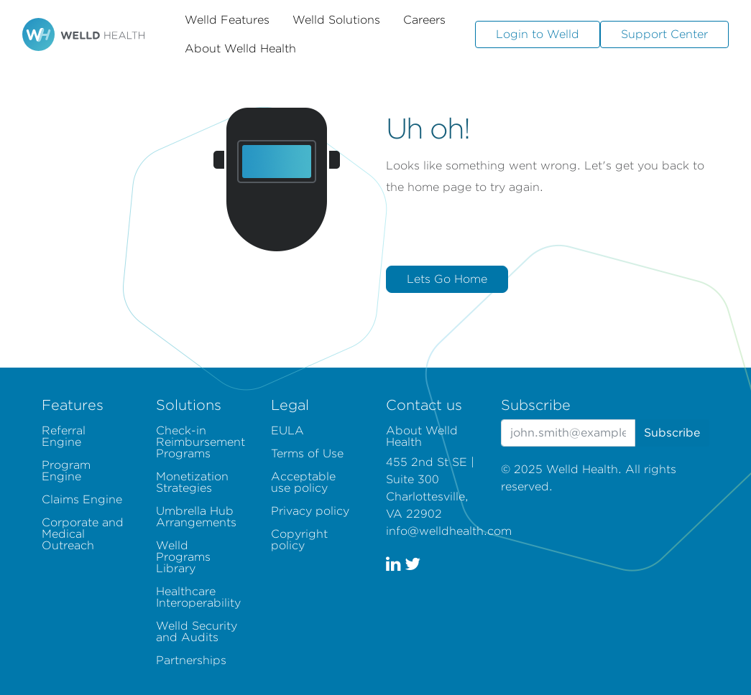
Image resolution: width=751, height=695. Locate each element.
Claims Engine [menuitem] (82, 499)
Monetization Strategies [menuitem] (192, 482)
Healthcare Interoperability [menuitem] (198, 597)
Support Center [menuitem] (664, 34)
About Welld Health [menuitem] (422, 436)
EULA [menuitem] (287, 430)
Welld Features (227, 20)
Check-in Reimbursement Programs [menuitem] (200, 442)
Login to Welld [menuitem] (537, 34)
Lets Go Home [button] (447, 279)
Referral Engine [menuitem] (64, 436)
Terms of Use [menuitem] (307, 453)
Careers (424, 20)
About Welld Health (240, 48)
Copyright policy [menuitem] (299, 539)
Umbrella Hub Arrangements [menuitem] (196, 516)
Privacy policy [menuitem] (310, 511)
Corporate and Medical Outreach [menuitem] (83, 534)
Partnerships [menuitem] (191, 660)
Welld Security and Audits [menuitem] (196, 631)
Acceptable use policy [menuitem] (303, 482)
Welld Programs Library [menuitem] (183, 556)
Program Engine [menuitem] (66, 470)
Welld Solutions (336, 20)
